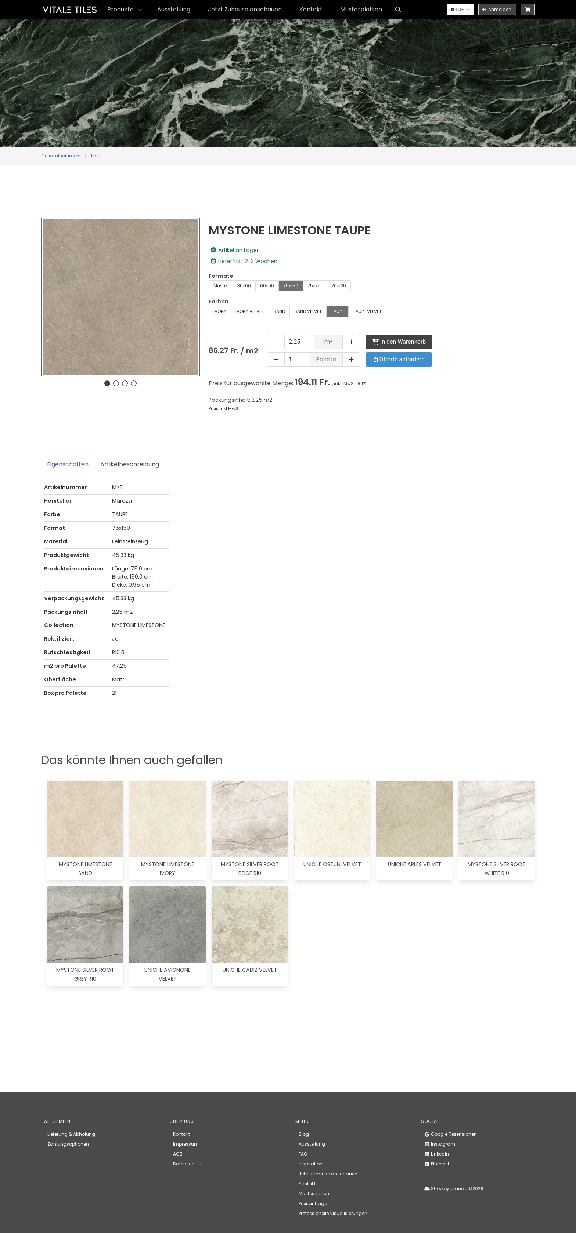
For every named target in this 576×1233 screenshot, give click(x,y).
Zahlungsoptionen (68, 1144)
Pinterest (436, 1164)
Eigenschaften (68, 464)
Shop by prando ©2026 (453, 1188)
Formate (221, 276)
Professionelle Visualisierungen (333, 1213)
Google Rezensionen (450, 1134)
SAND (279, 311)
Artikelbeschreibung (129, 464)
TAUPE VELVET (367, 311)
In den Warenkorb (399, 341)
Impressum (186, 1144)
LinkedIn (436, 1154)
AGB (178, 1154)
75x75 (314, 285)
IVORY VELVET (249, 311)
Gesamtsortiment (61, 156)
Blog (304, 1134)
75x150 (290, 285)
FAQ (303, 1154)
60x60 (267, 285)
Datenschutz (187, 1164)
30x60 (244, 285)
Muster (220, 285)
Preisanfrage (313, 1203)
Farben (218, 301)
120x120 (338, 285)
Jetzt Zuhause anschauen (245, 9)
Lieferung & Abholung (71, 1134)
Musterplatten (361, 9)
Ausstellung (173, 9)
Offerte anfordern (399, 359)
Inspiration (311, 1164)
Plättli (97, 156)
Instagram (439, 1144)
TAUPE (337, 311)
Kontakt (311, 9)
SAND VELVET (308, 311)
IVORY (219, 311)
